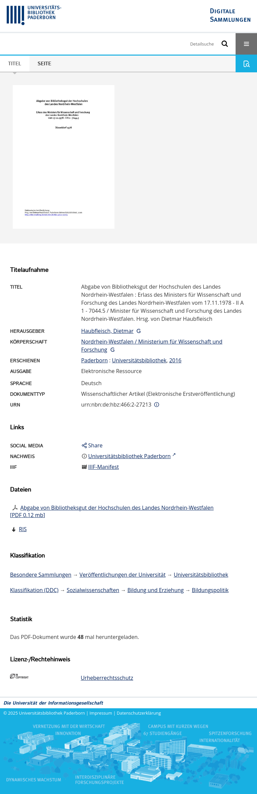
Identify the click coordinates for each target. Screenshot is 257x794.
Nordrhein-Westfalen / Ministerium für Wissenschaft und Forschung (151, 345)
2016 (175, 360)
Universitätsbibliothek (139, 360)
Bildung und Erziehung (155, 590)
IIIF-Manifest (103, 467)
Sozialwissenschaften (93, 590)
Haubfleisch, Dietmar (107, 331)
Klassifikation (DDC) (34, 590)
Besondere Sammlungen (40, 574)
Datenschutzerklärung (139, 713)
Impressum (101, 713)
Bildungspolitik (210, 590)
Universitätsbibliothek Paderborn (52, 713)
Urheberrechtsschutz (107, 677)
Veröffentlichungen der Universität (123, 574)
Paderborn (94, 360)
